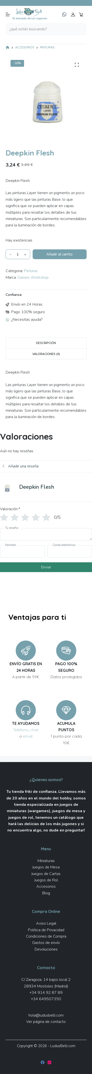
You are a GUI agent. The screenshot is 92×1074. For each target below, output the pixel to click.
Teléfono (20, 729)
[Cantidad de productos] (18, 254)
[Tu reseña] (46, 534)
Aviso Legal (46, 923)
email (27, 736)
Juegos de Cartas (46, 873)
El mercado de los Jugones (30, 18)
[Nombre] (22, 551)
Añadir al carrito (59, 254)
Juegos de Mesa (46, 867)
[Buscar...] (40, 29)
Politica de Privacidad (46, 930)
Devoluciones (46, 949)
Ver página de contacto (46, 1021)
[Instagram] (49, 1062)
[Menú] (8, 14)
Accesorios (46, 886)
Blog (46, 893)
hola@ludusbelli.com (46, 1015)
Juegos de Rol (46, 880)
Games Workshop (33, 277)
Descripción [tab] (46, 343)
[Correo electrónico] (69, 551)
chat (34, 729)
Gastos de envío (46, 942)
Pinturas (31, 271)
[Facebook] (42, 1062)
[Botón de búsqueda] (80, 29)
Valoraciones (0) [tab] (46, 354)
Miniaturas (46, 861)
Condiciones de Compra (46, 936)
